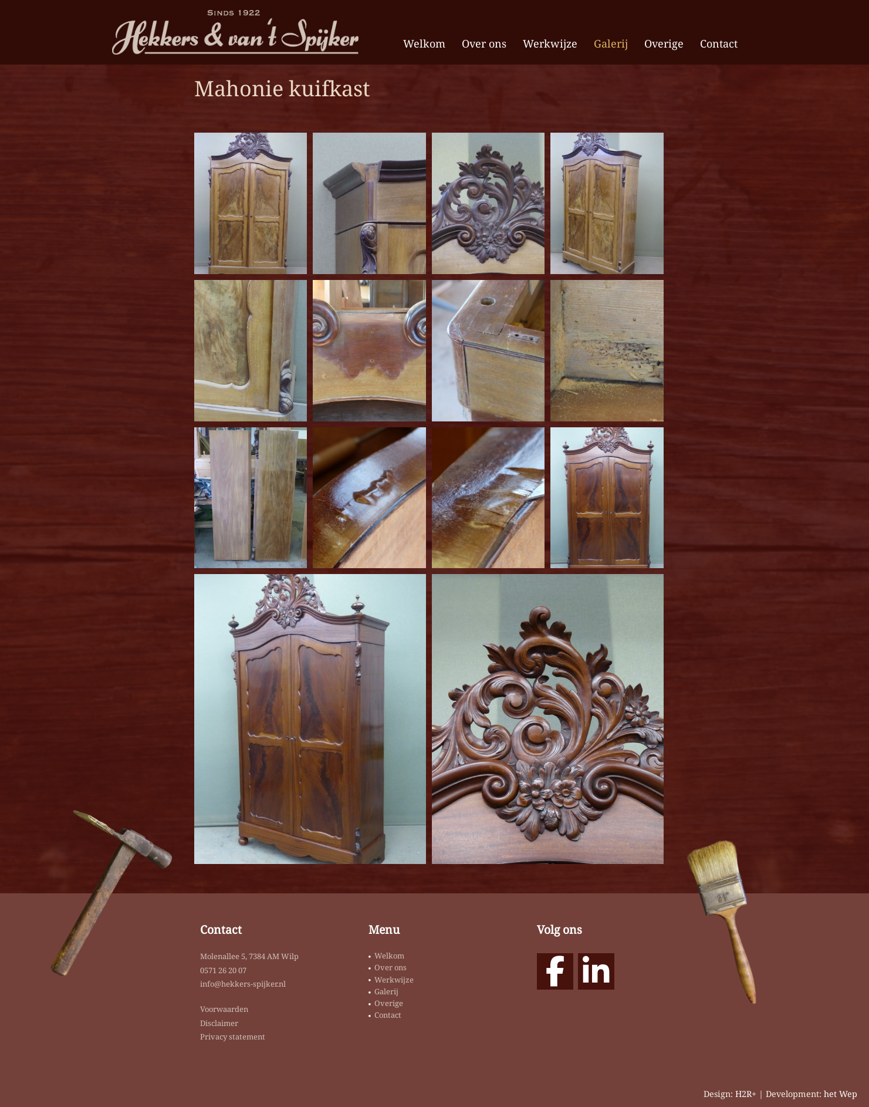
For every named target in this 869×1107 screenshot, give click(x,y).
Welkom (424, 43)
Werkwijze (550, 43)
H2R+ (745, 1093)
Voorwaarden (224, 1009)
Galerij (611, 43)
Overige (664, 43)
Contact (719, 43)
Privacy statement (232, 1036)
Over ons (484, 43)
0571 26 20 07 (223, 970)
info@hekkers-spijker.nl (243, 983)
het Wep (840, 1093)
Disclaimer (219, 1023)
